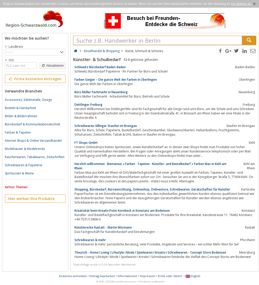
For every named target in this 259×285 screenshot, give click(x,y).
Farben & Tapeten (18, 132)
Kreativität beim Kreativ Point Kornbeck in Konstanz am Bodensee (122, 210)
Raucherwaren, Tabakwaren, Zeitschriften (34, 157)
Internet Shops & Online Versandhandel (33, 140)
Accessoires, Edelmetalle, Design (28, 100)
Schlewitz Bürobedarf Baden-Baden (100, 67)
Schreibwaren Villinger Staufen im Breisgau (105, 126)
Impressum (148, 276)
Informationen (127, 276)
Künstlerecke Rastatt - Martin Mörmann (103, 227)
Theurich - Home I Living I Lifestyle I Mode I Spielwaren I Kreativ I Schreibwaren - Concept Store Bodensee (150, 252)
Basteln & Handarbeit (20, 108)
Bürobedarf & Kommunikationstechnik (32, 124)
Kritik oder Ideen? (170, 276)
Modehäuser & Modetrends (25, 149)
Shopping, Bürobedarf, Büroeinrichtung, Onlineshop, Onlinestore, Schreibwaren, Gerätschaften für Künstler (152, 189)
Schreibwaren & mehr (90, 240)
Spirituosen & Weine (19, 173)
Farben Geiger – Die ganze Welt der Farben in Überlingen (115, 79)
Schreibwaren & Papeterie (23, 165)
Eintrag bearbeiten (102, 276)
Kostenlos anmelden (73, 276)
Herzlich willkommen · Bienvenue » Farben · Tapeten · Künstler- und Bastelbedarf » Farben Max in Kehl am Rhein (150, 166)
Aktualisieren (52, 65)
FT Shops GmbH (85, 142)
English (193, 276)
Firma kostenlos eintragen (34, 78)
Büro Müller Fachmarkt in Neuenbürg (101, 92)
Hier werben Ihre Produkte (31, 198)
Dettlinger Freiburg (88, 104)
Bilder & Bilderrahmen (21, 116)
